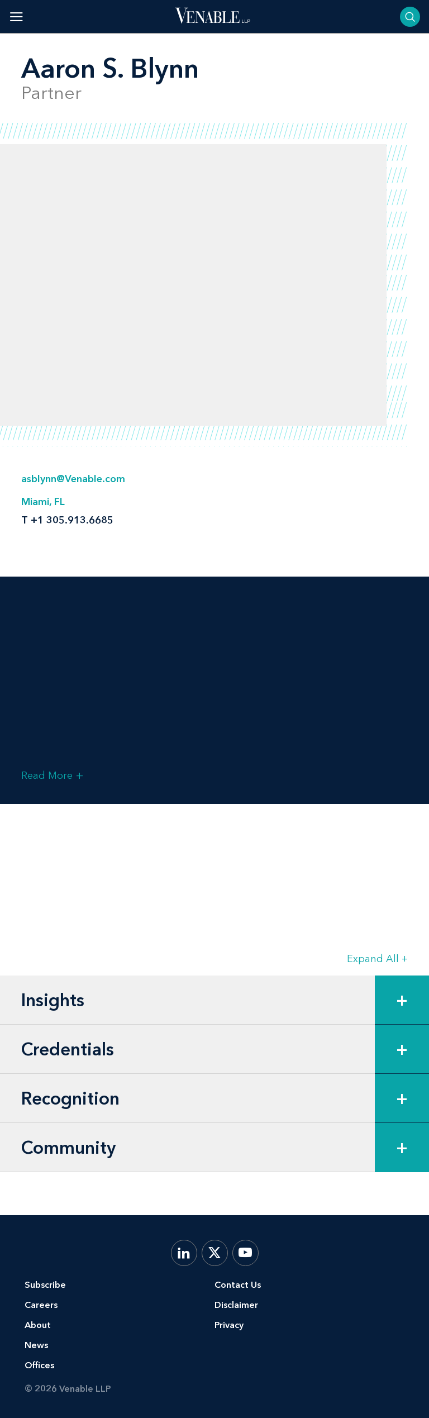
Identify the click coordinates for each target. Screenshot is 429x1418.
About (38, 1325)
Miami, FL (43, 502)
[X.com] (215, 1253)
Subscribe (45, 1284)
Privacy (229, 1325)
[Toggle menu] (16, 16)
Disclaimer (236, 1305)
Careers (41, 1305)
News (36, 1345)
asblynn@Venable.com (73, 479)
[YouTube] (245, 1253)
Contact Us (237, 1284)
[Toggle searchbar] (410, 17)
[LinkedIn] (184, 1253)
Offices (39, 1365)
